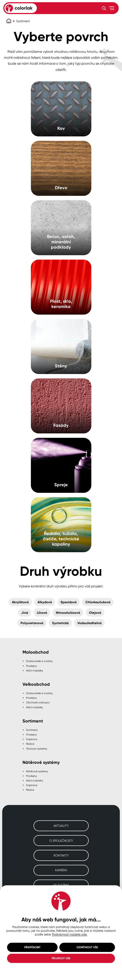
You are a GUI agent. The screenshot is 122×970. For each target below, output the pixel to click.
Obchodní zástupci (38, 702)
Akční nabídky (34, 670)
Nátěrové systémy (37, 771)
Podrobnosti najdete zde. (69, 934)
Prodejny (31, 665)
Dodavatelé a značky (39, 661)
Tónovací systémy (36, 748)
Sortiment (23, 21)
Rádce (30, 743)
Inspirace (31, 739)
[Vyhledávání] (104, 8)
